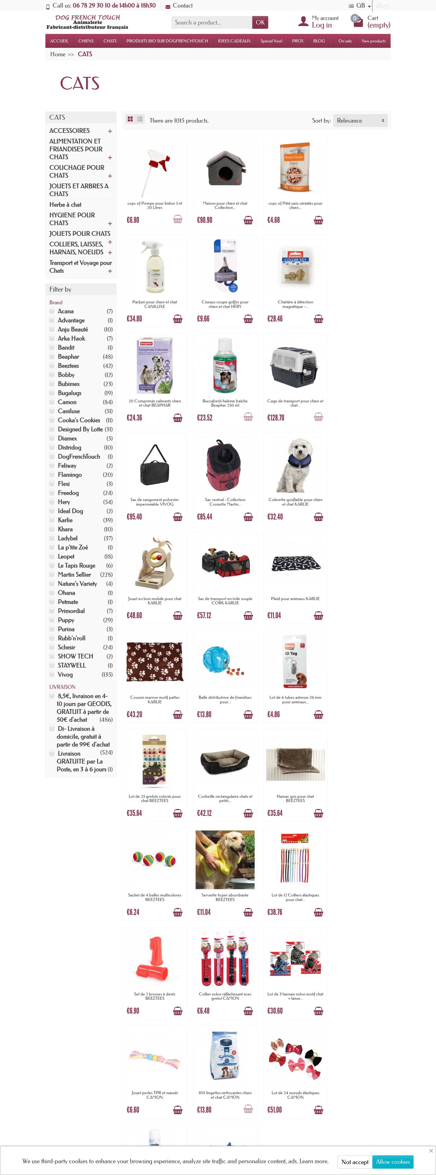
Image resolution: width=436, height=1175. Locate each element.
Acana (66, 311)
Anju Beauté (73, 329)
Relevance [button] (349, 120)
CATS (57, 117)
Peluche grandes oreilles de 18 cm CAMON (359, 882)
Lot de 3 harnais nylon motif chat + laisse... (291, 785)
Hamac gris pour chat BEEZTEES (154, 688)
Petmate (68, 602)
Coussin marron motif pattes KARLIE (359, 494)
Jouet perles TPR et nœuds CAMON (359, 785)
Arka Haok (71, 338)
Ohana (66, 592)
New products (374, 41)
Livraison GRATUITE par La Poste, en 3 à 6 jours (81, 761)
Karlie (65, 520)
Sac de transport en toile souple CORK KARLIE (222, 494)
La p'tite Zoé (73, 547)
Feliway (67, 465)
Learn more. (314, 1161)
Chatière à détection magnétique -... (222, 300)
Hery (64, 502)
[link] (296, 1132)
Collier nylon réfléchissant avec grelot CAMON (222, 785)
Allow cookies (393, 1161)
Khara (65, 529)
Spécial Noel (271, 41)
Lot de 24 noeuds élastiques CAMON (222, 882)
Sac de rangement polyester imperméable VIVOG (222, 397)
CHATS (110, 41)
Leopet (66, 556)
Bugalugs (69, 393)
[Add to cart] (176, 218)
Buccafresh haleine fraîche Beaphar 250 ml (359, 300)
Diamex (67, 438)
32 (365, 919)
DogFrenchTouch (79, 456)
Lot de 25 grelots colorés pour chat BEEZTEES (291, 591)
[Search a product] (211, 22)
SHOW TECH (75, 656)
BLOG (319, 41)
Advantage (71, 320)
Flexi (64, 483)
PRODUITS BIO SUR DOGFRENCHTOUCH (167, 41)
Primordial (71, 611)
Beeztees (68, 365)
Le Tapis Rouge (76, 565)
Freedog (68, 493)
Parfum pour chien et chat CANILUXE (359, 203)
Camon (67, 402)
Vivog (65, 674)
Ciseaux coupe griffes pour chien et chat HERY (153, 300)
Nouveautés (204, 1034)
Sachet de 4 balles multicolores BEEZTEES (222, 688)
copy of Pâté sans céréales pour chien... (291, 203)
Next (381, 919)
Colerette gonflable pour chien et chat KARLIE (359, 397)
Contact (179, 5)
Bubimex (68, 384)
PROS (297, 41)
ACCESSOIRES (69, 130)
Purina (66, 629)
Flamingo (70, 474)
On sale (345, 41)
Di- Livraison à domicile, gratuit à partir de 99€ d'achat (83, 736)
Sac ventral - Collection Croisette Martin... (291, 397)
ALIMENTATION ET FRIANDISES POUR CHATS (75, 149)
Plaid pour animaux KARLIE (290, 492)
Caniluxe (69, 411)
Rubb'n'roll (71, 638)
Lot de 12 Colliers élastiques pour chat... (359, 688)
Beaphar (68, 356)
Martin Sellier (74, 574)
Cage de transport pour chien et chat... (154, 397)
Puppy (66, 620)
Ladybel (68, 538)
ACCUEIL (59, 41)
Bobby (66, 374)
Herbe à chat (65, 204)
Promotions (204, 1024)
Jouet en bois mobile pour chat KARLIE (153, 494)
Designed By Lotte (80, 429)
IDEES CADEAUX (234, 41)
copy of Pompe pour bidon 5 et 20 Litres (154, 203)
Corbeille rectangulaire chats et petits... (359, 591)
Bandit (66, 347)
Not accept (355, 1162)
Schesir (66, 647)
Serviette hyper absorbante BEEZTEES (290, 688)
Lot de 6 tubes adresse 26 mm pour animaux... (222, 591)
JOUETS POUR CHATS (79, 233)
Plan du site (265, 1034)
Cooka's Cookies (79, 420)
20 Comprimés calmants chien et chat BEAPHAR (291, 300)
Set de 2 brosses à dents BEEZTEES (153, 785)
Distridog (69, 447)
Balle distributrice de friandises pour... (153, 591)
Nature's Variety (77, 583)
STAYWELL (72, 665)
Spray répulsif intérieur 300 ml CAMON (291, 882)
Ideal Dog (70, 511)
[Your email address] (200, 1126)
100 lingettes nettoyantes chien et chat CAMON (153, 882)
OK (260, 22)
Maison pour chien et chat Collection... (222, 203)
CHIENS (86, 41)
